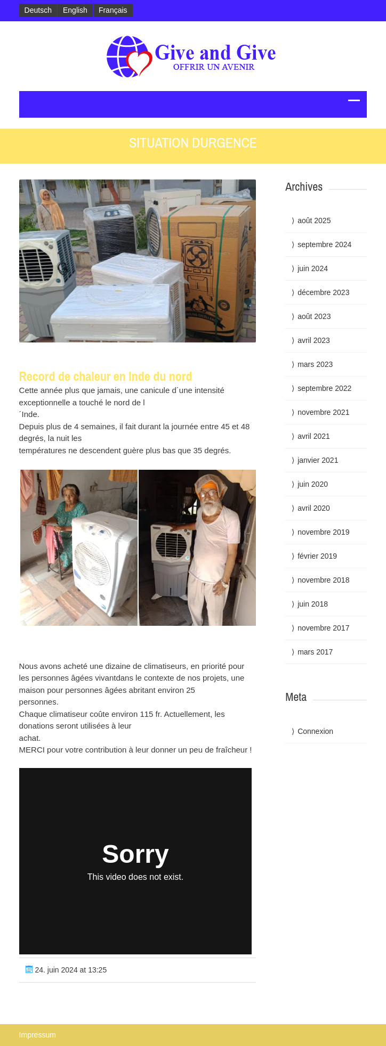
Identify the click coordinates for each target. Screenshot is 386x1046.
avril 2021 (313, 436)
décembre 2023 (323, 292)
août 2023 (314, 316)
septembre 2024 (324, 244)
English (75, 10)
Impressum (37, 1035)
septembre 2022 (324, 388)
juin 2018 (312, 604)
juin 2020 (312, 484)
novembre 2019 (323, 532)
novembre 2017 (323, 628)
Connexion (315, 731)
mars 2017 (315, 652)
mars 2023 (315, 364)
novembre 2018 (323, 580)
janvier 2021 (317, 460)
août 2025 (314, 220)
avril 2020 (313, 508)
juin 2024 (312, 268)
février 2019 (317, 556)
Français (113, 10)
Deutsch (38, 10)
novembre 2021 (323, 412)
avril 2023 (313, 340)
